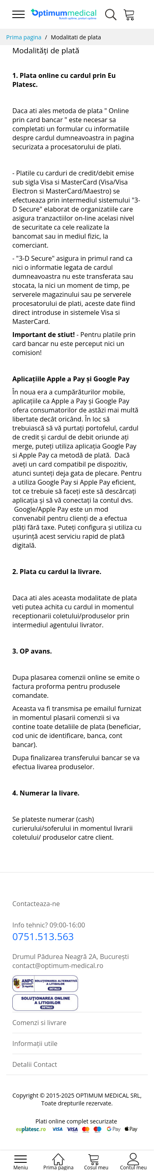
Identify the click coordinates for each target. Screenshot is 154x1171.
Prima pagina (23, 37)
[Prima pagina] (58, 1155)
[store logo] (64, 14)
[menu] (18, 14)
